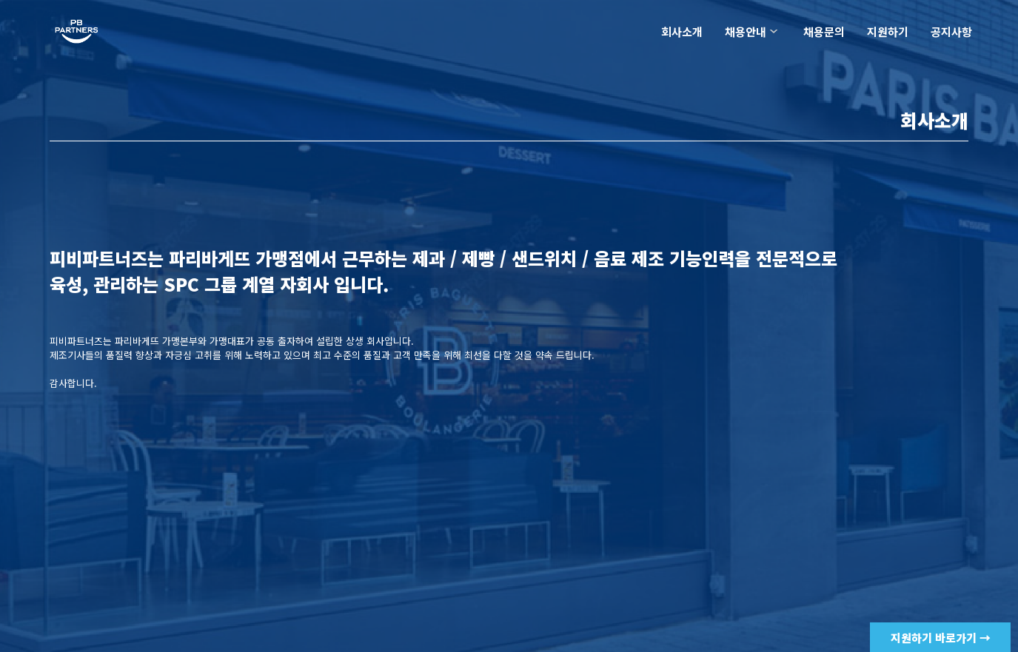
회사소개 (682, 31)
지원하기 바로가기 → (941, 637)
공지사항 (951, 31)
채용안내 (745, 31)
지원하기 (887, 31)
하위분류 (773, 31)
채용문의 (824, 31)
